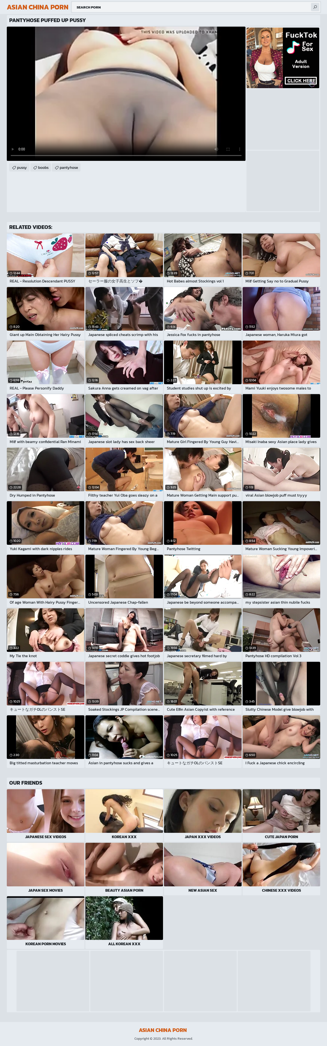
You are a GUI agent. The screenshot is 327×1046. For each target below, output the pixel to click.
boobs (43, 167)
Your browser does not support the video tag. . (126, 94)
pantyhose (69, 167)
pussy (22, 167)
